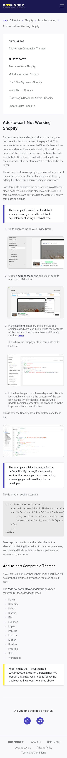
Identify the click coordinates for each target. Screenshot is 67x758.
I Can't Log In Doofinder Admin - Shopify (31, 98)
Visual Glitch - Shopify (21, 90)
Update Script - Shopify (22, 105)
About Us (36, 742)
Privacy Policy (44, 747)
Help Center (53, 742)
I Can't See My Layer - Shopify (25, 82)
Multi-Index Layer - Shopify (24, 74)
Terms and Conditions (33, 752)
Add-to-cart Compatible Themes (27, 48)
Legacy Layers (23, 747)
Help (5, 20)
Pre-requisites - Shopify (22, 66)
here (21, 335)
